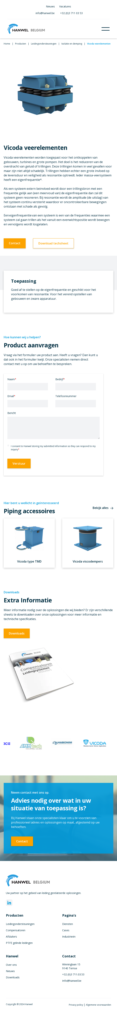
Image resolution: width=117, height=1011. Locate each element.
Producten (20, 43)
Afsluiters (11, 936)
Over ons (11, 964)
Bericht (11, 413)
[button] (105, 29)
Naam (11, 379)
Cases (65, 930)
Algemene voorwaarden (98, 1004)
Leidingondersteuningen (43, 43)
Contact (14, 243)
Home (7, 43)
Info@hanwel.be (71, 980)
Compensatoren (15, 930)
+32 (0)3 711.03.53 (73, 974)
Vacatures (65, 6)
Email (11, 396)
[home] (54, 29)
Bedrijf (60, 379)
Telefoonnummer (65, 396)
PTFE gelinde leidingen (19, 943)
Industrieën (68, 936)
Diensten (67, 924)
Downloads (17, 633)
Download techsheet (53, 243)
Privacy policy (76, 1004)
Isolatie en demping (71, 43)
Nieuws (50, 6)
